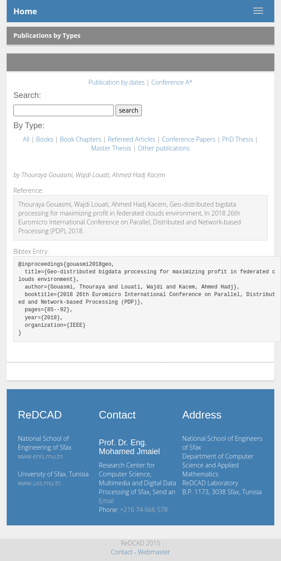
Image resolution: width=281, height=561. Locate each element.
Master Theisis (112, 148)
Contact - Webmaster (140, 552)
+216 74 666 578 (144, 509)
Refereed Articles (132, 139)
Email (106, 500)
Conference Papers (189, 139)
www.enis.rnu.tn (40, 456)
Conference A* (172, 82)
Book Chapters (81, 139)
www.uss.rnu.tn (39, 483)
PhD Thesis (238, 139)
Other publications (164, 148)
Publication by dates (117, 82)
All (27, 139)
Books (45, 139)
